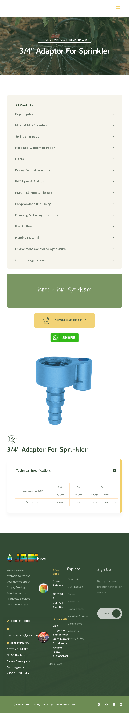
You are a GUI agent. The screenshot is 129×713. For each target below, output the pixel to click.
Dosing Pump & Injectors (64, 170)
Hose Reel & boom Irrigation (64, 148)
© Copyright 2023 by (27, 704)
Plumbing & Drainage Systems (64, 215)
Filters (64, 159)
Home (47, 39)
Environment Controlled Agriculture (64, 249)
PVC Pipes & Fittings (64, 181)
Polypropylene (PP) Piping (64, 204)
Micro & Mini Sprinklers (71, 39)
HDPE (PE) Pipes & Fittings (64, 193)
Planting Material (64, 238)
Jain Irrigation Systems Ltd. (58, 704)
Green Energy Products (64, 260)
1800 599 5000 (18, 624)
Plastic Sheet (64, 226)
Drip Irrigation (64, 114)
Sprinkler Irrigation (64, 136)
